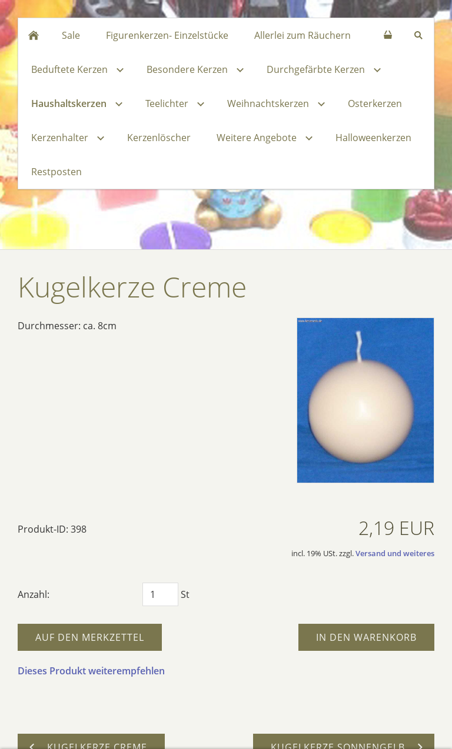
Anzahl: (33, 594)
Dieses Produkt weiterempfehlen (91, 670)
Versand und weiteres (394, 553)
